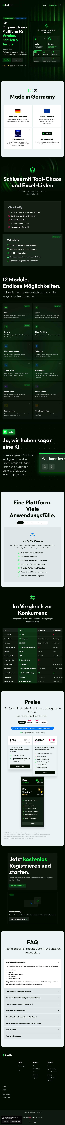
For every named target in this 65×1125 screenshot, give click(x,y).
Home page (21, 1066)
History (35, 1072)
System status (51, 1069)
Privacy (49, 1075)
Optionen (5, 1121)
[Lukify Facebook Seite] (35, 1122)
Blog (34, 1066)
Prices (49, 1066)
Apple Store (6, 1097)
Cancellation (51, 1078)
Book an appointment (19, 919)
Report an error (52, 1072)
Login (44, 5)
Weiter (45, 772)
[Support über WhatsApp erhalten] (29, 1122)
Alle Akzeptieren (15, 1121)
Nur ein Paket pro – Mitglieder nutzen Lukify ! (32, 728)
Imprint (35, 1078)
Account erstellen (17, 885)
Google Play (6, 1094)
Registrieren (53, 5)
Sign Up (6, 60)
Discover (17, 60)
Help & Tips (36, 1069)
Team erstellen (20, 766)
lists (19, 1070)
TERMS (49, 1081)
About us (35, 1075)
